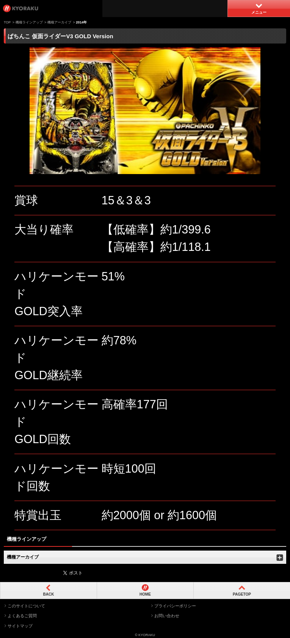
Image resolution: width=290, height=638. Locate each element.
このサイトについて (26, 606)
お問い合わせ (166, 615)
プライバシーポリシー (175, 606)
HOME (145, 594)
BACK (48, 594)
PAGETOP (242, 594)
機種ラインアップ (29, 22)
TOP (7, 22)
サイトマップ (20, 626)
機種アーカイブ (59, 22)
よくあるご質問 (22, 615)
